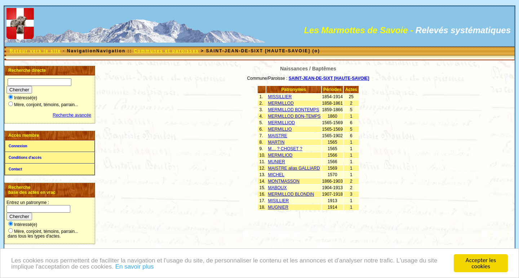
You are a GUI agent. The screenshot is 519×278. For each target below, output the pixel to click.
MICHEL (276, 174)
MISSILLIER (280, 96)
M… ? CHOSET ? (285, 148)
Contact (15, 169)
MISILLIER (278, 200)
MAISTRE (277, 135)
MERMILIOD (280, 155)
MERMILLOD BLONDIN (291, 194)
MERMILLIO (280, 129)
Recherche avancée (72, 115)
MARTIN (276, 142)
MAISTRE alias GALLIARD (294, 168)
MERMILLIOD (281, 122)
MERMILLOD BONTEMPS (293, 109)
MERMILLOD (281, 103)
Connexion (18, 146)
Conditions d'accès (25, 158)
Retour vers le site (35, 50)
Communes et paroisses (166, 50)
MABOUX (277, 187)
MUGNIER (278, 207)
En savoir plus (134, 267)
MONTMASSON (284, 181)
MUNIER (276, 161)
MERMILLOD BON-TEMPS (294, 116)
